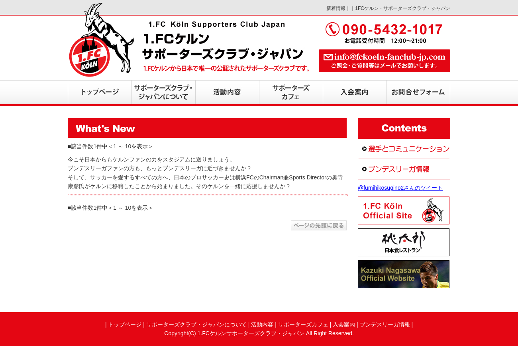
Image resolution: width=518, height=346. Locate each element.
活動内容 (262, 324)
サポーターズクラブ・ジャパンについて (196, 324)
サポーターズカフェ (303, 324)
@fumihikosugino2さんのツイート (400, 188)
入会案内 (344, 324)
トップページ (124, 324)
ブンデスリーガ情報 (385, 324)
